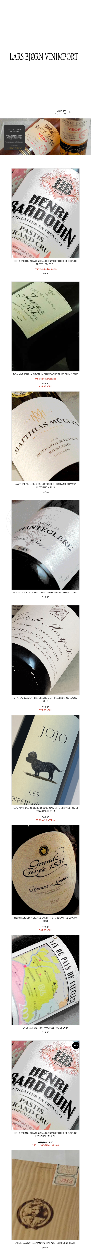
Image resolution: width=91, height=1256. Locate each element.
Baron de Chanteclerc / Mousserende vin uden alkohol (45, 592)
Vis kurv (61, 111)
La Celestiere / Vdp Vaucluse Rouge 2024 (45, 1028)
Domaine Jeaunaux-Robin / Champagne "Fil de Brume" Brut (45, 374)
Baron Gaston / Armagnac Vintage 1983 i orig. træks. (45, 1243)
